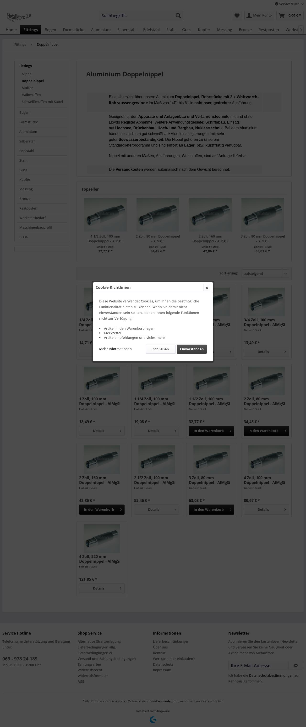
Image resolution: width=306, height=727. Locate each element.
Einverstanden (192, 113)
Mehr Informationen (115, 113)
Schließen (161, 113)
